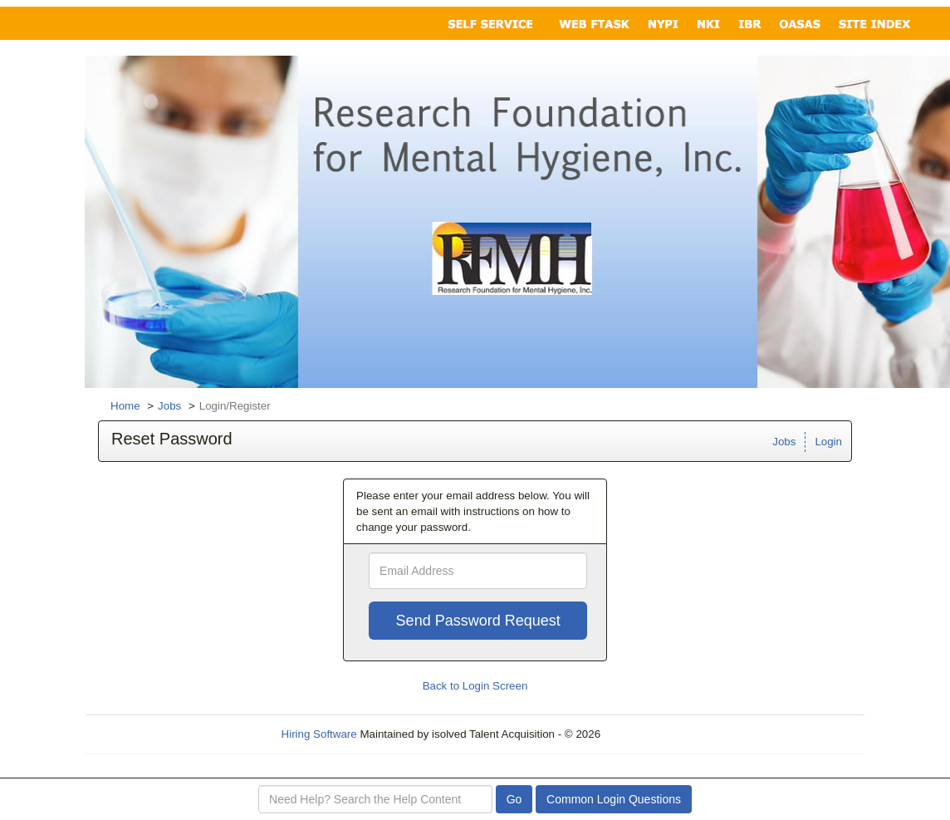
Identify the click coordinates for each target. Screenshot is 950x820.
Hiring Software (319, 734)
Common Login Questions (613, 799)
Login (828, 441)
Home (125, 406)
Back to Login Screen (475, 686)
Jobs (169, 406)
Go (514, 799)
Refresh (649, 734)
